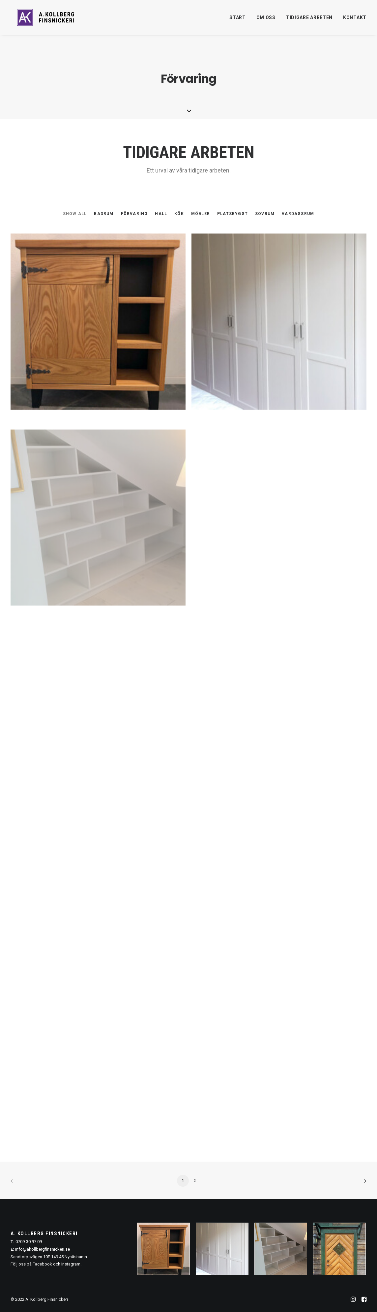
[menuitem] (239, 19)
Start (237, 19)
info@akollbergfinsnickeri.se (42, 1249)
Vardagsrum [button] (298, 214)
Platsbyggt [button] (232, 214)
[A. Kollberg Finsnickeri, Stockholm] (47, 19)
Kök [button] (179, 214)
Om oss (266, 19)
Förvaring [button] (134, 214)
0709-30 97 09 (28, 1241)
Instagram (70, 1264)
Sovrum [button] (265, 214)
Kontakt (354, 19)
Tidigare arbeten (309, 19)
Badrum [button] (103, 214)
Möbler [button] (200, 214)
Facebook (42, 1264)
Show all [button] (75, 214)
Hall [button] (161, 214)
